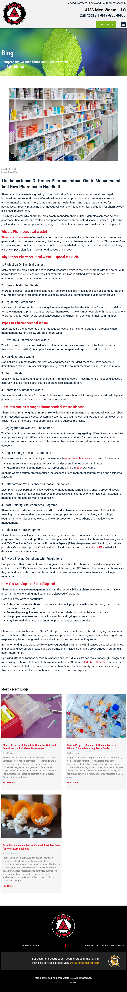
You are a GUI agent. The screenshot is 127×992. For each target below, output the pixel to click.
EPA (80, 467)
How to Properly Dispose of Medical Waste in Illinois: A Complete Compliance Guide (91, 747)
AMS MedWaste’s (94, 662)
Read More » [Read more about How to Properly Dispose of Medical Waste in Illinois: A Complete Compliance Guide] (73, 782)
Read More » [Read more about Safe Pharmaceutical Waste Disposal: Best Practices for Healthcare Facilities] (9, 886)
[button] (123, 24)
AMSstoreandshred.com (85, 962)
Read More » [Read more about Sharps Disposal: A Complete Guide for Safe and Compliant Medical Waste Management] (9, 782)
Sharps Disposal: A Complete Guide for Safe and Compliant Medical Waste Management (29, 747)
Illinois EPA (97, 547)
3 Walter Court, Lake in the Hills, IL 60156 (104, 945)
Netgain (72, 982)
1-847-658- (107, 15)
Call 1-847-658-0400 (30, 945)
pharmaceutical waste (78, 458)
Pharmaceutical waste (15, 237)
